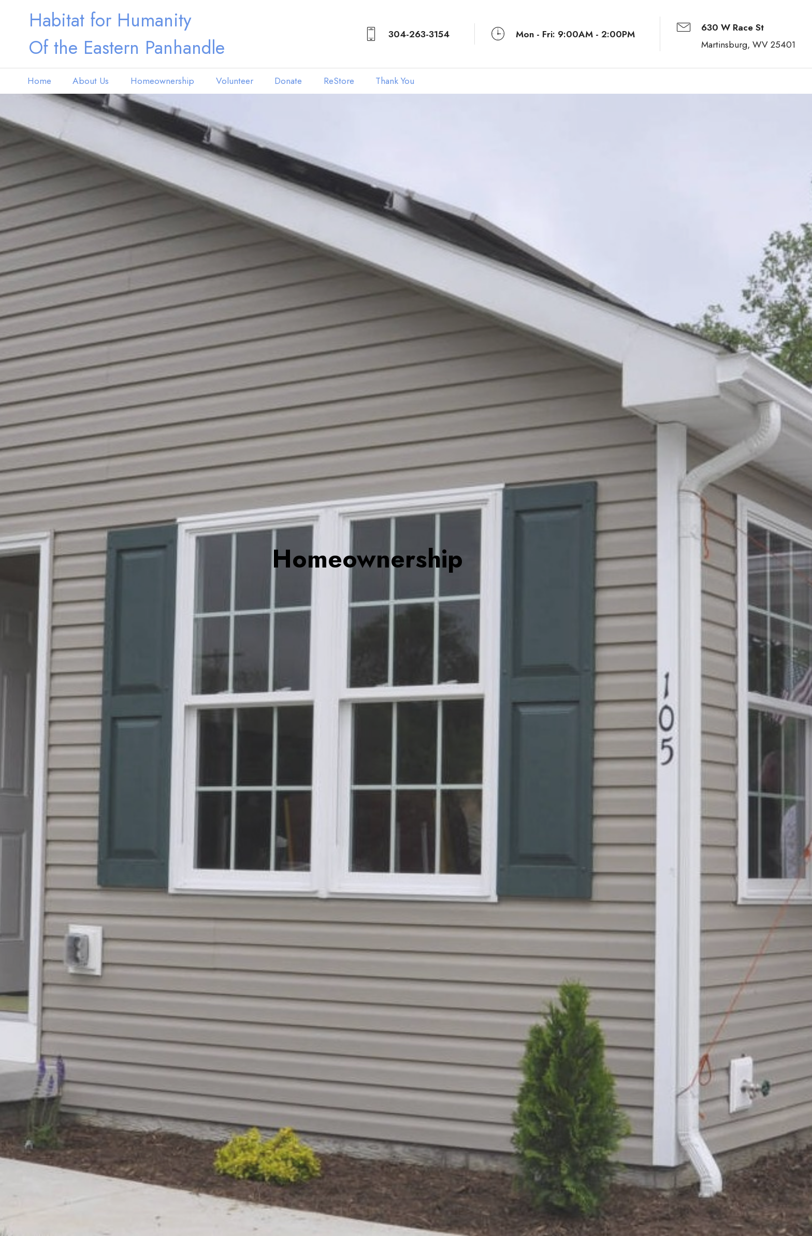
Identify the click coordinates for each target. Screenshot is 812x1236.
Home (39, 81)
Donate (288, 81)
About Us (90, 81)
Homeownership (162, 81)
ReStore (339, 81)
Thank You (394, 81)
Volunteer (234, 81)
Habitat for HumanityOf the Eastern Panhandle (127, 34)
